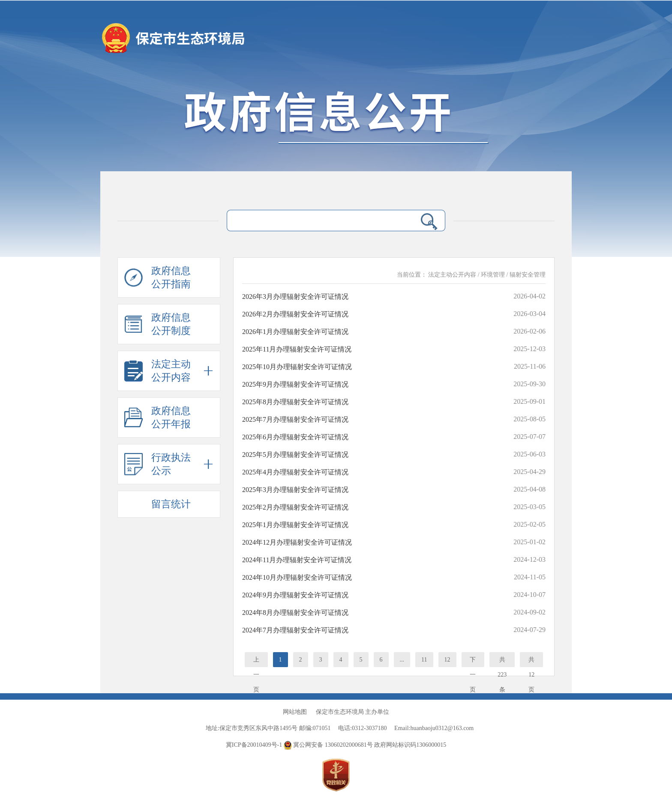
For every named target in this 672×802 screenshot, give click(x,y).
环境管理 (493, 274)
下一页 (473, 661)
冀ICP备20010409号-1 (254, 745)
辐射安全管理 (528, 274)
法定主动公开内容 (452, 274)
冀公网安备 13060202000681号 (329, 745)
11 (424, 659)
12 (447, 659)
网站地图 (295, 712)
